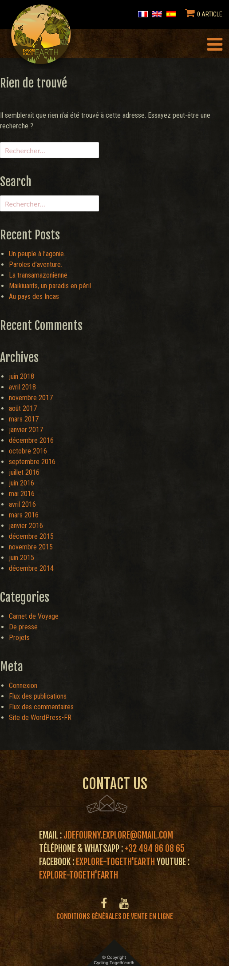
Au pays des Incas (34, 296)
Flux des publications (38, 696)
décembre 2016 (31, 440)
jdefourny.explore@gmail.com (118, 835)
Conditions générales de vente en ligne (114, 916)
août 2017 (23, 408)
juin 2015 (21, 557)
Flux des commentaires (41, 707)
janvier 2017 (26, 429)
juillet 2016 (24, 472)
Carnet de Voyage (34, 616)
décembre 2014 (31, 568)
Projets (19, 637)
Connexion (23, 685)
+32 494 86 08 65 (155, 848)
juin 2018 (21, 376)
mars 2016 (24, 515)
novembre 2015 (31, 547)
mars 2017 (24, 419)
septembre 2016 (32, 461)
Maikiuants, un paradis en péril (50, 286)
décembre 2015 (31, 536)
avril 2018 (22, 387)
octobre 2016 (28, 451)
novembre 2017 (31, 398)
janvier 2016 (26, 525)
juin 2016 (21, 483)
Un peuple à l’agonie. (37, 254)
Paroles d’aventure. (35, 264)
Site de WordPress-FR (40, 717)
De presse (23, 627)
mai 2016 (22, 493)
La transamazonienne (38, 275)
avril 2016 (22, 504)
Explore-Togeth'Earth (115, 861)
